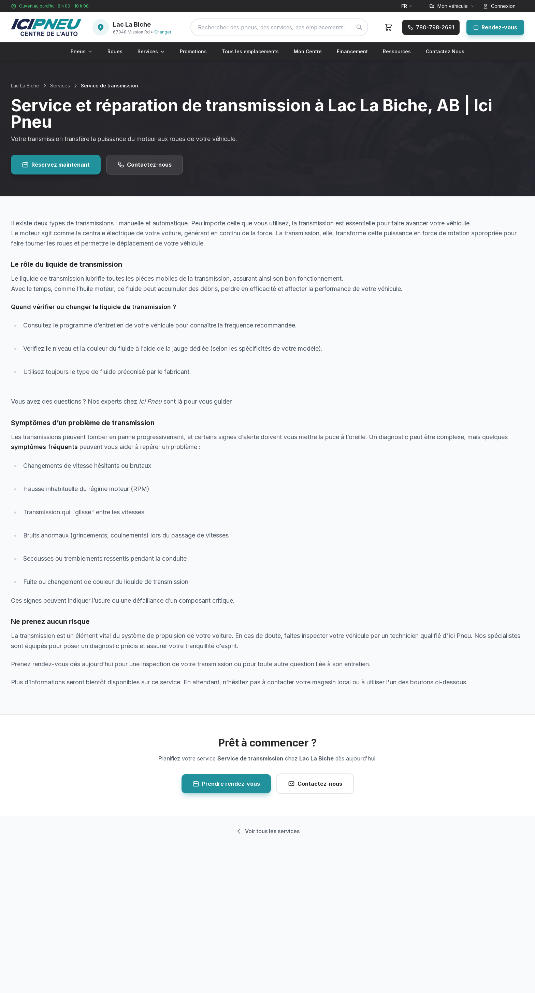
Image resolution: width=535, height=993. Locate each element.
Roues (114, 51)
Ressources (397, 51)
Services (151, 51)
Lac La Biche (25, 85)
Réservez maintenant (56, 164)
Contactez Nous (445, 51)
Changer (162, 31)
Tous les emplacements (250, 51)
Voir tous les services (267, 831)
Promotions (193, 51)
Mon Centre (308, 51)
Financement (352, 51)
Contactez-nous (144, 164)
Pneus (81, 51)
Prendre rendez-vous (226, 783)
